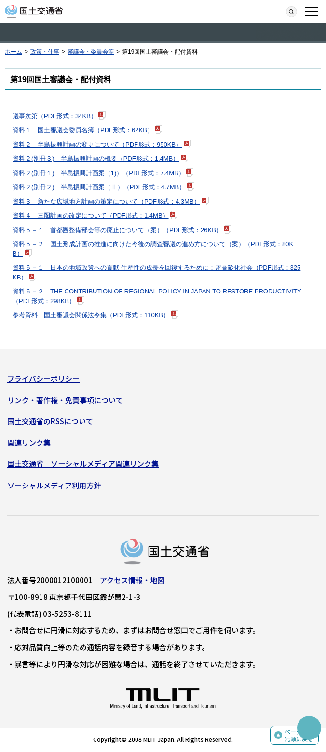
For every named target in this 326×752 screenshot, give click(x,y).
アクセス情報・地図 (132, 580)
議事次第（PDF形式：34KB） (55, 116)
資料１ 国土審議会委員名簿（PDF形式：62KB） (83, 130)
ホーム (13, 51)
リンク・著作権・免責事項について (65, 400)
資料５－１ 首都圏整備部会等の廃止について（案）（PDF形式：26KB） (117, 230)
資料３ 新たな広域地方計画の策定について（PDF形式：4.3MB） (106, 201)
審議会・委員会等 (91, 51)
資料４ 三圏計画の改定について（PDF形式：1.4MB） (91, 215)
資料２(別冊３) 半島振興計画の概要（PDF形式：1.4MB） (96, 158)
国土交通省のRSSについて (50, 421)
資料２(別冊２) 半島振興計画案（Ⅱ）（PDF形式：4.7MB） (99, 187)
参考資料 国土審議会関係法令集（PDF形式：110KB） (91, 315)
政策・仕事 (44, 51)
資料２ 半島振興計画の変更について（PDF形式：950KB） (97, 144)
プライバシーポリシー (43, 379)
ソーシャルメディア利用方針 (54, 485)
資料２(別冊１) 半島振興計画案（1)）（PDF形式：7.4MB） (99, 173)
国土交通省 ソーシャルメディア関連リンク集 (83, 464)
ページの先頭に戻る (299, 735)
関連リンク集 (29, 442)
